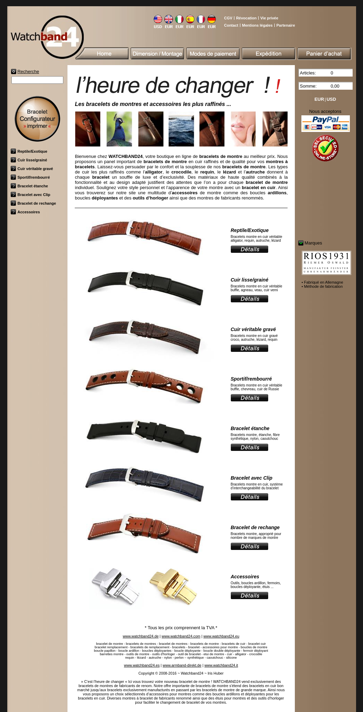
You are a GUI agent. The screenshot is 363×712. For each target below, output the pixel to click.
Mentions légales (257, 25)
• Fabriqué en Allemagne (322, 282)
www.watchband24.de (141, 636)
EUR (319, 99)
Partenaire (285, 25)
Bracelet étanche (29, 186)
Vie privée (269, 18)
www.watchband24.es (142, 665)
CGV (228, 18)
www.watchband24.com (181, 636)
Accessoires (25, 212)
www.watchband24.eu (221, 636)
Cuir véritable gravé (32, 169)
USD (331, 99)
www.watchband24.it (221, 665)
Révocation (246, 18)
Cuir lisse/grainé (29, 160)
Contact (231, 25)
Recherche (28, 71)
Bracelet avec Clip (31, 195)
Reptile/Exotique (29, 151)
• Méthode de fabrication (322, 286)
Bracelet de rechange (33, 203)
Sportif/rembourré (30, 177)
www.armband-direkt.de (182, 665)
